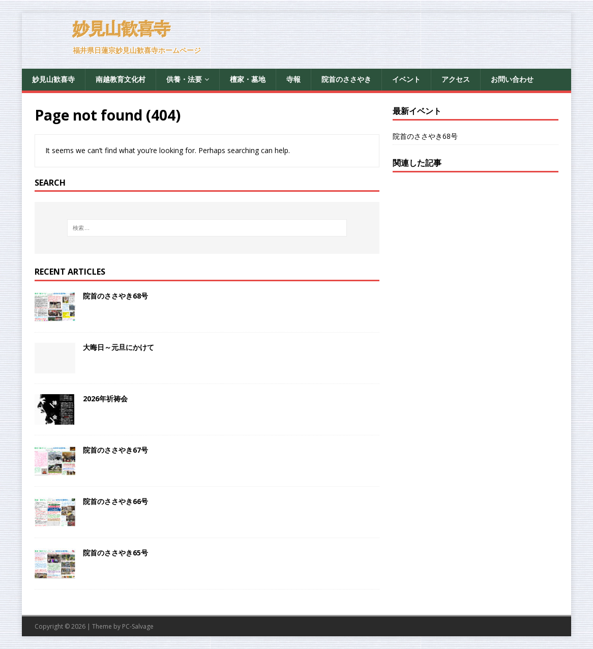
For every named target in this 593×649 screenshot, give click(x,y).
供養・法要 (184, 79)
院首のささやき (346, 79)
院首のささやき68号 (115, 296)
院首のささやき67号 (115, 450)
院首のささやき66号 (115, 501)
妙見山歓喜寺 (53, 79)
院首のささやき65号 (115, 552)
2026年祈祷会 (105, 398)
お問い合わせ (512, 79)
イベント (406, 79)
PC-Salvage (138, 626)
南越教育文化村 (120, 79)
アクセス (455, 79)
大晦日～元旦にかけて (118, 347)
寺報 (293, 79)
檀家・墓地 (247, 79)
